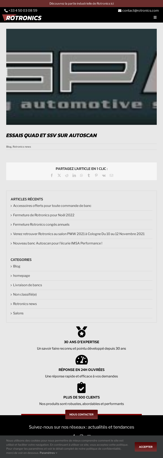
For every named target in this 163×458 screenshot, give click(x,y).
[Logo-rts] (23, 17)
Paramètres (48, 452)
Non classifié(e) (25, 294)
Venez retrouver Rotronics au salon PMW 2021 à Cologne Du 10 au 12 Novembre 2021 (78, 234)
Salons (18, 313)
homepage (21, 276)
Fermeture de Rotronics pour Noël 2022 (43, 215)
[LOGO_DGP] (81, 77)
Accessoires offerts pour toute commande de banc (52, 206)
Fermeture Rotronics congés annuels (41, 224)
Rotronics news (22, 146)
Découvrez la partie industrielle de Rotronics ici (81, 3)
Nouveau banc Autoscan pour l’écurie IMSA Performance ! (57, 243)
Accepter (146, 447)
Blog (8, 146)
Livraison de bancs (27, 285)
